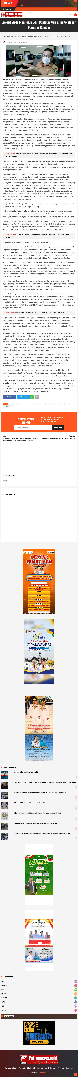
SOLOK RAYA (8, 407)
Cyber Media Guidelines (40, 1068)
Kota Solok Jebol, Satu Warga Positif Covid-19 (26, 772)
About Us (15, 1068)
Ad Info (29, 1068)
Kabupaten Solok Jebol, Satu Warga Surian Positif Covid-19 (29, 803)
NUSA (31, 404)
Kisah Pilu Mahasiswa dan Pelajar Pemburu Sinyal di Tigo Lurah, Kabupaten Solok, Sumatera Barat (40, 792)
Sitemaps (8, 1068)
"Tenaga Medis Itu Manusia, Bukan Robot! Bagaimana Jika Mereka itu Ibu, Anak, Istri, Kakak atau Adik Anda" (42, 833)
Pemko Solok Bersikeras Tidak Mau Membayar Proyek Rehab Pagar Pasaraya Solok (35, 823)
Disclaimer (61, 1068)
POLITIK (68, 404)
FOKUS (12, 404)
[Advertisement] (39, 458)
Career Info (69, 1068)
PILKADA (59, 404)
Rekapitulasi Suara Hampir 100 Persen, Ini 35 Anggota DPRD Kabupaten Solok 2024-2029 (37, 813)
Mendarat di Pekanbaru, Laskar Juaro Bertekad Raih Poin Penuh (39, 313)
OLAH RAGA (40, 404)
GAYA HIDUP (22, 404)
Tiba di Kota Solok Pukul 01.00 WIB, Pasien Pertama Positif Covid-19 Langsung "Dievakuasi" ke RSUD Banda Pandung (45, 782)
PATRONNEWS (43, 1073)
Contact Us (22, 1068)
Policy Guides (52, 1068)
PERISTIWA (50, 404)
